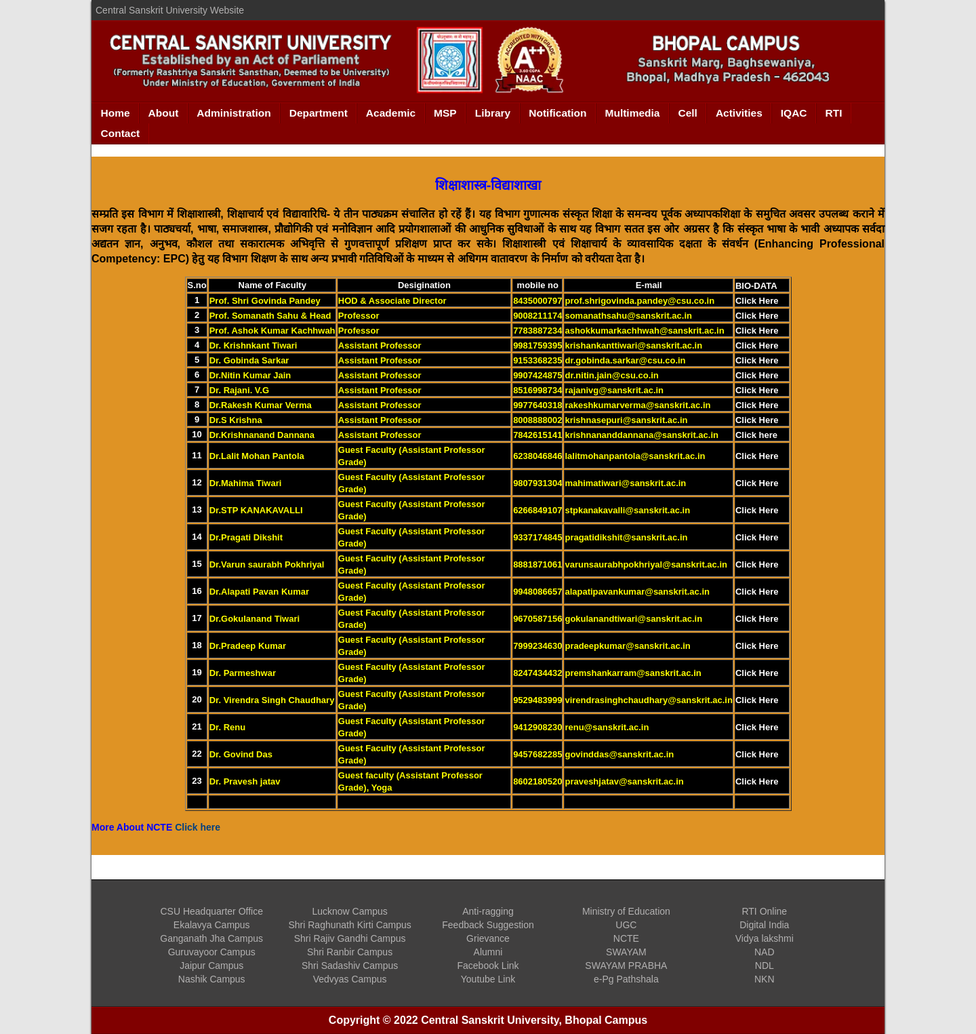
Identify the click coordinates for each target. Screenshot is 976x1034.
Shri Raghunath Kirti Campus (349, 924)
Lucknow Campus (349, 911)
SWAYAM (626, 952)
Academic (390, 113)
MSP (445, 113)
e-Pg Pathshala (626, 979)
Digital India (764, 924)
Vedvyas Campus (350, 979)
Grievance (488, 938)
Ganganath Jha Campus (211, 938)
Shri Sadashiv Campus (350, 965)
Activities (739, 113)
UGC (625, 924)
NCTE (626, 938)
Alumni (488, 952)
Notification (557, 113)
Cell (687, 113)
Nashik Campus (211, 979)
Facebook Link (487, 965)
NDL (764, 965)
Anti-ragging (488, 911)
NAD (764, 952)
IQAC (794, 113)
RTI (834, 113)
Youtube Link (488, 979)
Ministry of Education (626, 911)
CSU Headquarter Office (211, 911)
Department (318, 113)
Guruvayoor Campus (212, 952)
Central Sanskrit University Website (170, 10)
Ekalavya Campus (212, 924)
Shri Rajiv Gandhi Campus (350, 938)
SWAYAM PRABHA (626, 965)
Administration (233, 113)
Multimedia (632, 113)
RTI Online (764, 911)
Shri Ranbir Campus (349, 952)
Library (493, 113)
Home (115, 113)
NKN (764, 979)
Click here (756, 435)
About (163, 113)
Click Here (757, 301)
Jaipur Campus (211, 965)
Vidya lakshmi (764, 938)
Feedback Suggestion (487, 924)
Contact (120, 133)
